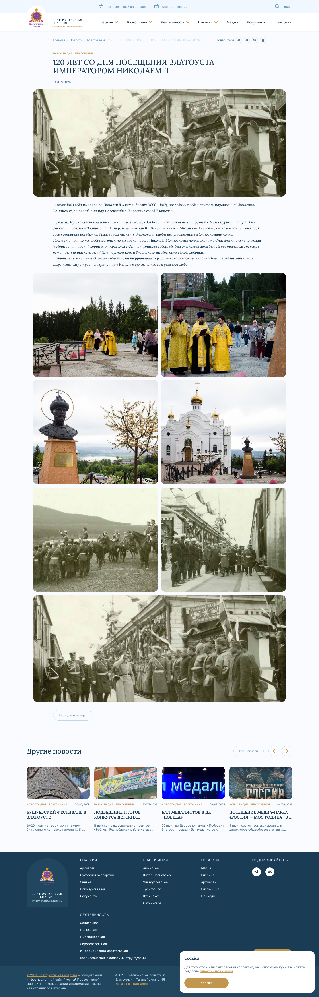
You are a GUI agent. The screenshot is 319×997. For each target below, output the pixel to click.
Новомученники (92, 889)
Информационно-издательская (104, 950)
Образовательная (93, 944)
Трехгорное (152, 889)
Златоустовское (155, 882)
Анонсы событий (175, 6)
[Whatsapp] (247, 40)
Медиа (232, 22)
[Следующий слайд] (287, 751)
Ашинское (151, 868)
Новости (205, 22)
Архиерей (87, 868)
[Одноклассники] (263, 40)
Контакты (284, 22)
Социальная (89, 923)
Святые (85, 882)
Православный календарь (126, 6)
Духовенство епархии (97, 875)
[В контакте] (255, 40)
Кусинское (151, 896)
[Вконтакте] (269, 871)
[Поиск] (283, 6)
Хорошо (206, 983)
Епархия (105, 22)
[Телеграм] (256, 871)
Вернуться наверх (73, 715)
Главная (59, 40)
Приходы (208, 896)
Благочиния (137, 22)
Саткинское (152, 903)
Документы (257, 22)
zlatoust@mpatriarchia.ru (134, 983)
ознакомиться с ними (216, 971)
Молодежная (89, 929)
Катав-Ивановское (157, 875)
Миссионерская (92, 937)
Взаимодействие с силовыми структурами (113, 958)
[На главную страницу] (54, 16)
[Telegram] (239, 40)
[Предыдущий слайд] (273, 751)
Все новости (248, 751)
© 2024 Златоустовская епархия (52, 975)
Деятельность (173, 22)
